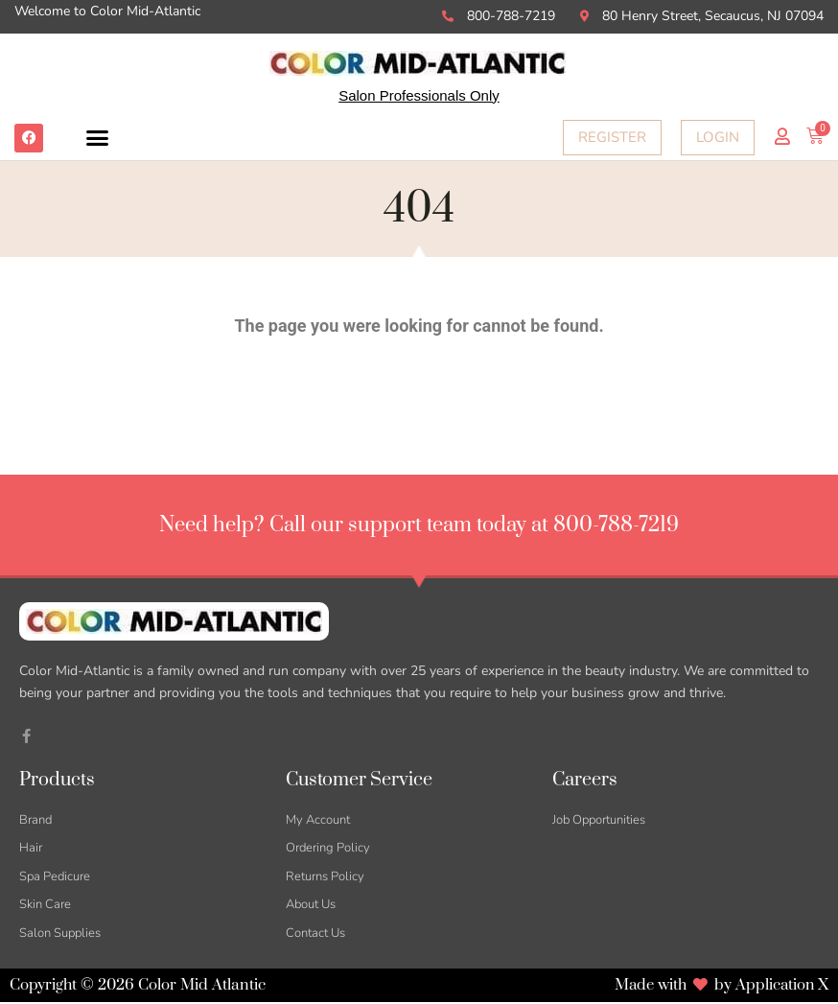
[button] (98, 138)
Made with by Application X (720, 986)
